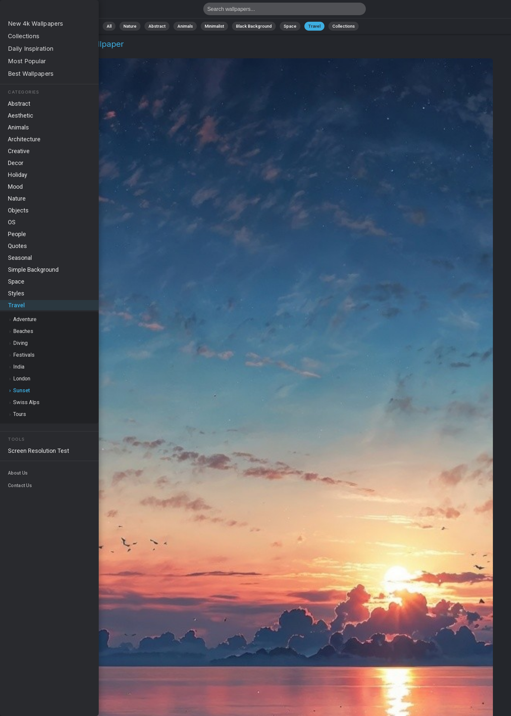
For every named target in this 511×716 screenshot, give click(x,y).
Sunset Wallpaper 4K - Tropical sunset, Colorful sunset (39, 10)
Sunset (48, 51)
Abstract (157, 26)
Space (290, 26)
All (109, 26)
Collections (343, 26)
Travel (314, 26)
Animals (185, 26)
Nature (130, 26)
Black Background (254, 26)
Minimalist (214, 26)
